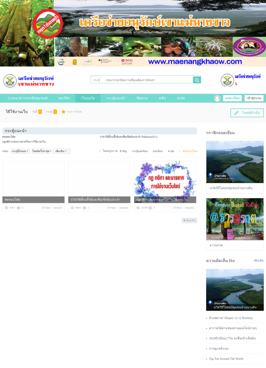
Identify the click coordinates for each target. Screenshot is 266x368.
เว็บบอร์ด (88, 98)
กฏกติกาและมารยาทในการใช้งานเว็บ (24, 141)
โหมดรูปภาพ (110, 151)
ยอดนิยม (158, 151)
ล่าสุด (171, 151)
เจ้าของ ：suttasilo (51, 207)
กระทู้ (96, 80)
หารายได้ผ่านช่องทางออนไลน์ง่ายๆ (233, 328)
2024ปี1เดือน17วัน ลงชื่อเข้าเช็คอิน (232, 338)
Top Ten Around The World (226, 358)
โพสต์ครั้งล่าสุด (40, 151)
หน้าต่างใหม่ (190, 151)
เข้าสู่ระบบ (254, 98)
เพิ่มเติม (59, 151)
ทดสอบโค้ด (9, 136)
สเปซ (181, 98)
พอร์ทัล (64, 98)
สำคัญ (123, 151)
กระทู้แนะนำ (116, 98)
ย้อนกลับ (191, 220)
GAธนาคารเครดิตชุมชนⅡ (27, 98)
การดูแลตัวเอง (219, 348)
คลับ (162, 98)
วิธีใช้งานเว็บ (17, 112)
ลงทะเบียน (232, 98)
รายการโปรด (74, 111)
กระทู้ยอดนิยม (140, 151)
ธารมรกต (216, 245)
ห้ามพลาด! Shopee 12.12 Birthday (231, 318)
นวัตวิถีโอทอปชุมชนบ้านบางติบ (231, 188)
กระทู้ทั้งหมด (19, 151)
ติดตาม (142, 98)
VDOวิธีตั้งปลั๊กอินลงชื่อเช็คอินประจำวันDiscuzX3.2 (128, 136)
